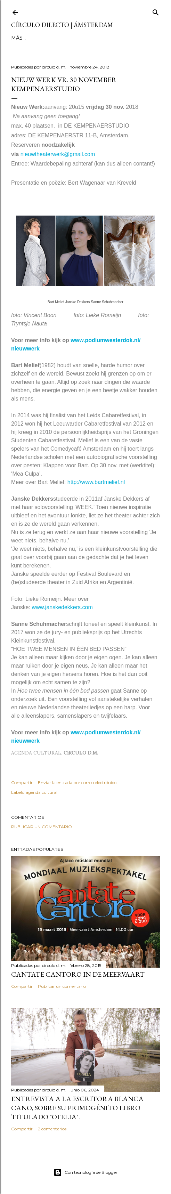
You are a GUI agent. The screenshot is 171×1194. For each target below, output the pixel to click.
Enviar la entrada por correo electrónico (77, 782)
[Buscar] (156, 11)
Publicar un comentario (41, 826)
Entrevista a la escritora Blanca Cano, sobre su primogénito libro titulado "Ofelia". (77, 1107)
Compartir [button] (22, 782)
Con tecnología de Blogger (85, 1172)
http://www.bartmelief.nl (96, 482)
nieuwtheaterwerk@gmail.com (58, 154)
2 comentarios (52, 1128)
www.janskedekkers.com (62, 607)
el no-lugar (141, 38)
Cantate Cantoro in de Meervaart (78, 974)
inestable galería (92, 38)
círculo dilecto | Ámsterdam (62, 25)
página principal (36, 38)
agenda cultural (41, 792)
